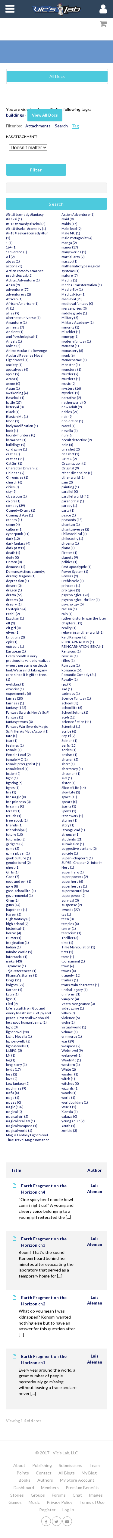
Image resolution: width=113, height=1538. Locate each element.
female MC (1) (17, 759)
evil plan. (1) (15, 684)
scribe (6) (68, 731)
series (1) (69, 750)
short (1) (68, 764)
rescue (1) (69, 656)
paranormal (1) (72, 501)
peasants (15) (72, 520)
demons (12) (15, 567)
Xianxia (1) (69, 1112)
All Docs (57, 76)
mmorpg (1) (70, 336)
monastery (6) (72, 351)
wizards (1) (70, 1088)
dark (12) (13, 538)
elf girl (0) (13, 628)
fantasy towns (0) (19, 722)
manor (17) (69, 247)
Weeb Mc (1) (71, 1060)
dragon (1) (14, 590)
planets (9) (69, 557)
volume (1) (69, 1032)
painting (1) (70, 487)
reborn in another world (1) (82, 632)
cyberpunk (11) (18, 534)
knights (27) (15, 985)
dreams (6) (14, 600)
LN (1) (10, 1055)
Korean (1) (14, 990)
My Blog (89, 1472)
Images (96, 1495)
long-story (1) (16, 1064)
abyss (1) (13, 261)
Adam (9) (13, 285)
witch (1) (68, 1079)
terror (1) (68, 928)
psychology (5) (72, 604)
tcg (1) (66, 914)
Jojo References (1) (21, 971)
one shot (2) (70, 449)
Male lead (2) (71, 229)
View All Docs (45, 115)
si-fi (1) (66, 778)
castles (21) (15, 459)
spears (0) (69, 802)
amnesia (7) (15, 327)
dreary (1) (14, 604)
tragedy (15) (70, 975)
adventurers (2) (18, 294)
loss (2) (11, 1074)
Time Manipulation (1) (78, 947)
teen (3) (67, 919)
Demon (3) (14, 562)
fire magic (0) (16, 797)
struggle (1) (70, 834)
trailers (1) (69, 980)
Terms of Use (92, 1502)
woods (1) (69, 1093)
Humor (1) (13, 938)
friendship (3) (16, 830)
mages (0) (13, 1102)
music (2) (68, 383)
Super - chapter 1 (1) (77, 858)
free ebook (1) (17, 820)
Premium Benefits (82, 1487)
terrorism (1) (71, 933)
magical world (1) (19, 1130)
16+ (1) (11, 247)
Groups (38, 1495)
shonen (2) (69, 759)
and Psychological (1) (22, 336)
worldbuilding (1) (74, 1102)
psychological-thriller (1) (80, 600)
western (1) (70, 1064)
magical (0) (14, 1112)
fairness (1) (15, 703)
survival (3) (70, 900)
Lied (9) (12, 1004)
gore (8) (12, 886)
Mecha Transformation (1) (81, 285)
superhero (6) (72, 881)
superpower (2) (73, 895)
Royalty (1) (69, 679)
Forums (59, 1495)
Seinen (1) (69, 740)
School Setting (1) (74, 712)
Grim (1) (12, 900)
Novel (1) (68, 426)
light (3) (12, 1027)
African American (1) (22, 303)
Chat (77, 1495)
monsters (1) (71, 369)
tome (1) (67, 957)
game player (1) (18, 853)
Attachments (38, 125)
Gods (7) (12, 877)
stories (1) (69, 820)
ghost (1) (13, 867)
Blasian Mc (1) (17, 416)
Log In (68, 1509)
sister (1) (68, 783)
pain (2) (67, 482)
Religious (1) (71, 651)
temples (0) (70, 924)
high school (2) (17, 924)
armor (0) (13, 383)
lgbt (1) (11, 999)
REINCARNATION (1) (77, 642)
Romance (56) (72, 670)
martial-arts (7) (73, 257)
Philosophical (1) (74, 534)
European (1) (16, 651)
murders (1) (70, 379)
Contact (44, 1472)
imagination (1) (17, 943)
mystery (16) (71, 388)
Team (94, 1465)
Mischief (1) (70, 332)
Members (50, 1487)
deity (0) (12, 557)
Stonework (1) (72, 816)
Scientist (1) (70, 726)
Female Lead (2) (18, 755)
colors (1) (13, 501)
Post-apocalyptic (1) (76, 567)
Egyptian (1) (15, 618)
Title (16, 1170)
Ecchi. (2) (13, 614)
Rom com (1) (70, 665)
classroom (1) (16, 496)
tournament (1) (73, 961)
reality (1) (69, 628)
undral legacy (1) (74, 990)
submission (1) (72, 844)
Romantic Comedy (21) (78, 675)
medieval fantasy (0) (77, 303)
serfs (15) (69, 745)
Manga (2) (69, 243)
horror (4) (13, 933)
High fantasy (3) (18, 919)
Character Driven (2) (22, 468)
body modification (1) (22, 426)
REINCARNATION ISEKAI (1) (83, 646)
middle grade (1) (74, 313)
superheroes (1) (74, 886)
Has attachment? (21, 136)
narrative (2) (71, 398)
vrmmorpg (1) (71, 1036)
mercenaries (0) (74, 308)
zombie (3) (69, 1130)
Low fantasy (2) (18, 1083)
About (19, 1465)
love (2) (11, 1079)
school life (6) (71, 708)
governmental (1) (19, 895)
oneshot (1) (70, 454)
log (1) (10, 1060)
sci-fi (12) (68, 717)
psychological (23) (75, 595)
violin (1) (68, 1022)
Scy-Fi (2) (68, 736)
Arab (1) (12, 379)
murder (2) (69, 374)
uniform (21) (70, 994)
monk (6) (68, 355)
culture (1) (14, 529)
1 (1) (9, 243)
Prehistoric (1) (72, 581)
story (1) (67, 825)
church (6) (14, 482)
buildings (15, 115)
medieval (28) (72, 299)
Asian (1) (13, 388)
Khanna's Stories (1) (21, 975)
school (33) (69, 703)
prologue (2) (70, 590)
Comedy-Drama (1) (20, 510)
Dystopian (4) (16, 609)
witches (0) (70, 1083)
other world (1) (73, 477)
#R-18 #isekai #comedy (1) (26, 229)
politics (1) (69, 562)
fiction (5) (13, 773)
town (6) (67, 966)
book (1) (12, 431)
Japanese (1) (16, 966)
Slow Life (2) (70, 792)
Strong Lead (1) (73, 830)
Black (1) (13, 412)
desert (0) (14, 586)
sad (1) (66, 689)
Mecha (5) (69, 280)
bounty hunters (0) (20, 435)
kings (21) (13, 980)
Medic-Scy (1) (72, 289)
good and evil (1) (18, 881)
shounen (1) (70, 773)
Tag (75, 125)
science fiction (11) (76, 722)
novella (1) (69, 431)
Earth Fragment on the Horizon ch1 (44, 1359)
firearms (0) (15, 806)
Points (23, 1472)
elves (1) (13, 632)
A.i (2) (10, 257)
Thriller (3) (69, 938)
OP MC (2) (69, 459)
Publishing (42, 1465)
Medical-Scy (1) (73, 294)
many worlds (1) (73, 252)
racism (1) (69, 609)
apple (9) (12, 374)
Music (34, 1502)
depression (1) (17, 581)
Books (24, 1480)
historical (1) (16, 928)
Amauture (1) (16, 322)
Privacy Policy (59, 1502)
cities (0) (13, 487)
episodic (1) (15, 646)
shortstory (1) (72, 769)
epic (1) (11, 642)
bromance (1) (16, 440)
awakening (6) (17, 393)
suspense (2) (71, 905)
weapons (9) (70, 1046)
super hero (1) (72, 872)
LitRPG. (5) (14, 1050)
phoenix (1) (70, 543)
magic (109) (15, 1107)
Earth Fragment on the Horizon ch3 (44, 1242)
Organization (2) (73, 463)
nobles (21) (70, 412)
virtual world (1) (73, 1027)
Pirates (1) (69, 553)
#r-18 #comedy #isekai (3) (26, 224)
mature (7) (69, 275)
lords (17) (13, 1069)
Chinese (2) (15, 473)
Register (47, 1509)
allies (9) (12, 313)
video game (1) (72, 1008)
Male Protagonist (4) (77, 238)
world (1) (68, 1097)
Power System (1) (74, 571)
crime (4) (13, 524)
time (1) (67, 943)
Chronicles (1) (17, 477)
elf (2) (10, 623)
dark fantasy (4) (18, 543)
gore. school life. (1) (21, 891)
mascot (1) (69, 261)
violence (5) (70, 1018)
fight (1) (12, 778)
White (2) (68, 1069)
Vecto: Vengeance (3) (78, 1004)
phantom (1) (70, 524)
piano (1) (68, 548)
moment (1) (70, 346)
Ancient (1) (15, 332)
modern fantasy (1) (76, 341)
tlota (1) (67, 952)
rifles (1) (68, 660)
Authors (45, 1480)
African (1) (14, 299)
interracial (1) (16, 957)
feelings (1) (15, 745)
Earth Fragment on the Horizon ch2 (44, 1300)
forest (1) (13, 811)
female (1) (14, 750)
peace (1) (68, 515)
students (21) (72, 839)
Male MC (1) (70, 233)
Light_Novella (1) (19, 1036)
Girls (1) (12, 872)
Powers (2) (69, 576)
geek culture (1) (18, 858)
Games (15, 1502)
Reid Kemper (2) (73, 637)
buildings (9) (15, 445)
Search (61, 125)
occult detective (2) (76, 440)
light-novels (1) (18, 1046)
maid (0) (67, 219)
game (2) (12, 848)
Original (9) (70, 468)
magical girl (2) (17, 1116)
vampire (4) (70, 999)
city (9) (11, 491)
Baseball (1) (15, 398)
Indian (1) (13, 947)
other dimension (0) (76, 473)
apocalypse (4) (17, 369)
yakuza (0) (69, 1116)
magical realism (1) (20, 1121)
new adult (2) (71, 407)
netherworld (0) (73, 402)
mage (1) (12, 1097)
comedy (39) (15, 505)
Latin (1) (12, 994)
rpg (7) (66, 684)
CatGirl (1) (14, 463)
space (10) (69, 797)
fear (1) (11, 740)
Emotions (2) (15, 637)
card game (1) (16, 449)
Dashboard (24, 1487)
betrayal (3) (15, 407)
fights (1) (13, 788)
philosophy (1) (72, 538)
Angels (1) (14, 341)
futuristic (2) (16, 839)
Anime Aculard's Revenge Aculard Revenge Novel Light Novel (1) (26, 355)
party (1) (67, 510)
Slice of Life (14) (73, 788)
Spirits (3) (68, 806)
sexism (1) (69, 755)
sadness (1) (70, 693)
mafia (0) (12, 1093)
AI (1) (10, 308)
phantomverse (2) (75, 529)
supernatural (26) (75, 891)
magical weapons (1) (21, 1126)
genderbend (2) (18, 862)
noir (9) (67, 416)
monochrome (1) (74, 360)
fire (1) (11, 792)
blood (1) (12, 421)
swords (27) (70, 910)
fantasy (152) (16, 708)
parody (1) (69, 505)
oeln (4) (67, 445)
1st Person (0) (16, 252)
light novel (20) (17, 1032)
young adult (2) (73, 1121)
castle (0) (13, 454)
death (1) (13, 553)
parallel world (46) (75, 496)
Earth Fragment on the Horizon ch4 (44, 1188)
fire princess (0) (18, 802)
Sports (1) (68, 811)
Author (94, 1170)
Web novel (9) (72, 1050)
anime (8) (13, 346)
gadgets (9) (15, 844)
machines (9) (16, 1088)
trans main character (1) (80, 985)
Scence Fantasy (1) (76, 698)
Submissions (70, 1465)
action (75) (14, 266)
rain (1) (67, 614)
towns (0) (68, 971)
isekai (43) (14, 961)
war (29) (67, 1041)
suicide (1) (69, 853)
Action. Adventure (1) (23, 280)
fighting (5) (14, 783)
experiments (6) (18, 693)
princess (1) (70, 586)
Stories (17, 1495)
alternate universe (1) (23, 318)
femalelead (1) (17, 769)
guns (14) (13, 905)
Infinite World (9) (19, 952)
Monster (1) (70, 365)
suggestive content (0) (79, 848)
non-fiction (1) (72, 421)
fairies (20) (14, 698)
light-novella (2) (18, 1041)
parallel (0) (69, 491)
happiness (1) (16, 910)
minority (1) (70, 327)
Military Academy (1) (77, 322)
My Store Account (77, 1480)
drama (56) (14, 595)
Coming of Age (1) (19, 515)
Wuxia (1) (68, 1107)
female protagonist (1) (23, 764)
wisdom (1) (69, 1074)
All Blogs (66, 1472)
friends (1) (14, 825)
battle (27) (14, 402)
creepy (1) (14, 520)
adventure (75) (18, 289)
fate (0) (11, 736)
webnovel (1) (71, 1055)
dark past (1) (15, 548)
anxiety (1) (14, 365)
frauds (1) (13, 816)
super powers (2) (74, 877)
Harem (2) (13, 914)
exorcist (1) (15, 689)
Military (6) (69, 318)
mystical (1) (70, 393)
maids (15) (69, 224)
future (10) (14, 834)
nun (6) (67, 435)
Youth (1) (68, 1126)
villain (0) (68, 1013)
